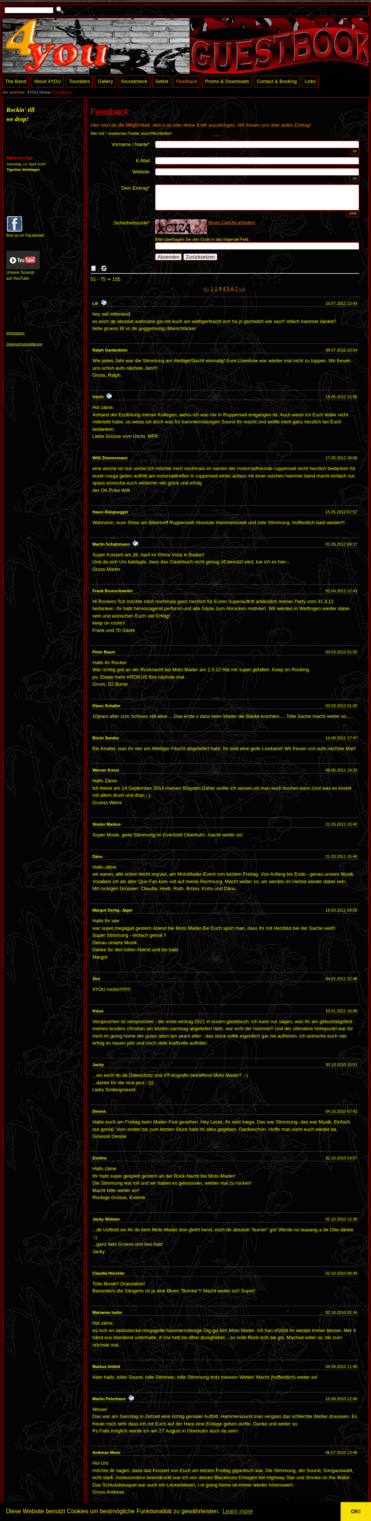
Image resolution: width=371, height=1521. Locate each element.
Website (141, 171)
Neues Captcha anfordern (231, 222)
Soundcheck (134, 81)
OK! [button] (356, 1511)
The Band (15, 81)
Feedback (186, 81)
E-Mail (143, 160)
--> (242, 289)
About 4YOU (47, 81)
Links (310, 81)
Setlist (161, 81)
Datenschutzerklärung (24, 344)
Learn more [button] (238, 1511)
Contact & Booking (277, 81)
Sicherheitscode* (132, 223)
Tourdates (79, 81)
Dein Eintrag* (135, 188)
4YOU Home (38, 92)
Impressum (15, 333)
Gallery (105, 81)
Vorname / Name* (131, 144)
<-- (206, 289)
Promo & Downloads (227, 81)
